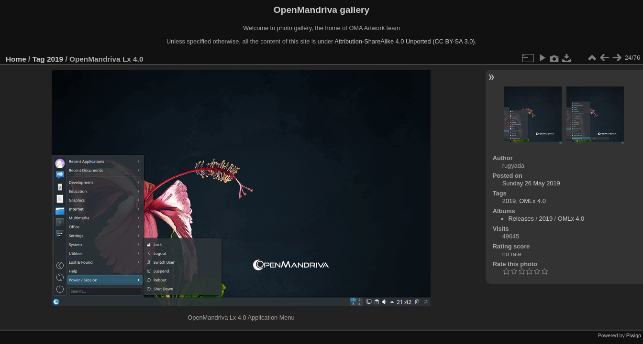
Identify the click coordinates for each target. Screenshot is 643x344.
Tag (39, 59)
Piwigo (633, 335)
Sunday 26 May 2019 (531, 183)
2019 (55, 59)
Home (16, 59)
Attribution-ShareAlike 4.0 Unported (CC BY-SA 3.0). (405, 41)
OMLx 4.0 (532, 200)
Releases (521, 218)
